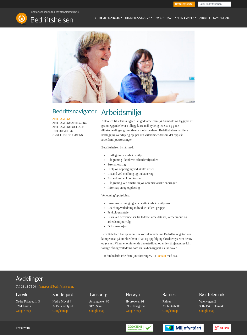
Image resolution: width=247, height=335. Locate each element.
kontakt (161, 255)
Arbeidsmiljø (61, 119)
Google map (23, 310)
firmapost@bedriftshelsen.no (56, 286)
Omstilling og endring (67, 135)
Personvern (23, 327)
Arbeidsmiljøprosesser (68, 127)
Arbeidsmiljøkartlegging (69, 123)
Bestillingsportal (184, 4)
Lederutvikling (62, 131)
